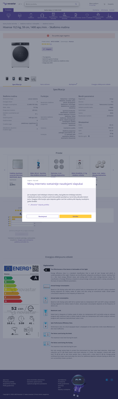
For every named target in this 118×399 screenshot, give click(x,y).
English (29, 180)
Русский (35, 180)
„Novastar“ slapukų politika (38, 205)
